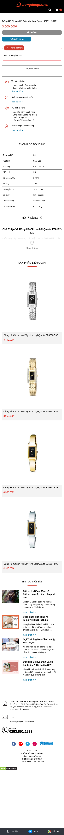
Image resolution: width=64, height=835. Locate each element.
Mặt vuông (6, 2)
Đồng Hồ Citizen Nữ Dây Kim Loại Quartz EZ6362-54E (30, 487)
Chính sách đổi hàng (32, 756)
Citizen (36, 155)
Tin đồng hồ (7, 5)
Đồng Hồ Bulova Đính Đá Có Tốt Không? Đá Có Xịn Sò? (38, 663)
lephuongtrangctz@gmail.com (22, 721)
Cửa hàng (6, 10)
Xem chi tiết (16, 91)
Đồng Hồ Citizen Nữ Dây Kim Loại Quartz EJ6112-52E (29, 21)
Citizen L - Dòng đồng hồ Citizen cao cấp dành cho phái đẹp (39, 594)
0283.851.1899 (20, 731)
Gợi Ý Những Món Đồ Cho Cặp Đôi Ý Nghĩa (39, 641)
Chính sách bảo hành (32, 753)
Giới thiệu (32, 751)
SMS (33, 831)
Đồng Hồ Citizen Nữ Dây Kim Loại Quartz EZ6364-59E (30, 564)
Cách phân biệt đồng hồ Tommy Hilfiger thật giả (36, 618)
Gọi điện (12, 831)
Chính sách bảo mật (32, 759)
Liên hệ (53, 831)
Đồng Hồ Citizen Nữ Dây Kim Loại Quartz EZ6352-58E (30, 411)
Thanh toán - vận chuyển (32, 762)
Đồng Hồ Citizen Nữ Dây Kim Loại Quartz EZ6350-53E (30, 335)
